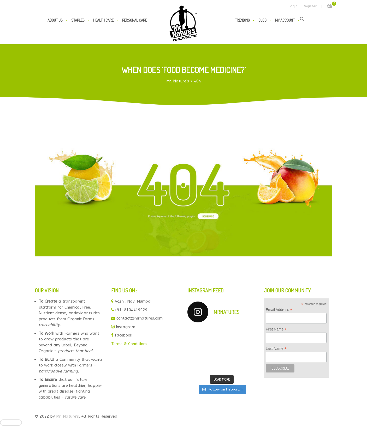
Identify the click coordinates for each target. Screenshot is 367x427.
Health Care (103, 20)
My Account (285, 20)
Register (310, 6)
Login (293, 6)
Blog (262, 20)
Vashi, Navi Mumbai (133, 301)
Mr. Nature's (67, 416)
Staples (78, 20)
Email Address (279, 309)
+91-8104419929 (130, 310)
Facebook (123, 335)
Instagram (125, 326)
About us (55, 20)
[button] (302, 20)
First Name (276, 329)
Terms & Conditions (129, 343)
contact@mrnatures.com (139, 318)
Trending (242, 20)
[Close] (11, 422)
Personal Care (134, 20)
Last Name (276, 348)
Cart (329, 4)
